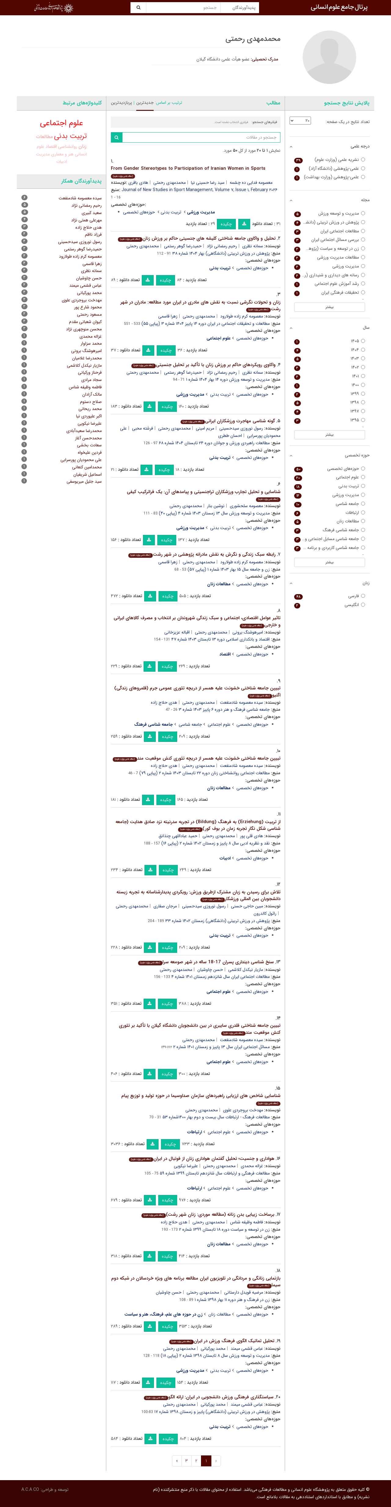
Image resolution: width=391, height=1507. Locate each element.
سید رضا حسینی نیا (208, 182)
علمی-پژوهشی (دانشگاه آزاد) (329, 168)
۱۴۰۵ (329, 341)
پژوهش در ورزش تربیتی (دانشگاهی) (329, 222)
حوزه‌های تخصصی (139, 212)
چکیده (226, 224)
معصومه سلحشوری (246, 506)
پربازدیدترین (121, 102)
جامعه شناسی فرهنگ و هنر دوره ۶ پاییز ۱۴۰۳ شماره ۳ (224, 709)
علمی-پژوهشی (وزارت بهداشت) (329, 177)
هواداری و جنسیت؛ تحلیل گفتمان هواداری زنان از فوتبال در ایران (201, 1158)
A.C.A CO (30, 1489)
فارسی (329, 596)
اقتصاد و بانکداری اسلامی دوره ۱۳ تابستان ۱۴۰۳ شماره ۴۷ (220, 639)
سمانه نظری (252, 246)
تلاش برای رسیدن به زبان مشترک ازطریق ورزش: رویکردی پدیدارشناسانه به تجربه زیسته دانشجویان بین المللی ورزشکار (198, 895)
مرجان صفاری (165, 906)
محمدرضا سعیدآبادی (84, 430)
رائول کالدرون (265, 913)
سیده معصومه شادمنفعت (241, 702)
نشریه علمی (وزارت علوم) (329, 159)
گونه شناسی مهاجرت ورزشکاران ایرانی (228, 421)
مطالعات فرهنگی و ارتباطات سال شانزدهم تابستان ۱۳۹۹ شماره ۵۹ (215, 1173)
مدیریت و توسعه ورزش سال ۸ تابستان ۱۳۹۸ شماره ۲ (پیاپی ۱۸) (215, 1355)
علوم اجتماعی (219, 724)
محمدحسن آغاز (88, 438)
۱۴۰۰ (329, 385)
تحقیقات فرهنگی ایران (329, 292)
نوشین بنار (216, 506)
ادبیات (61, 161)
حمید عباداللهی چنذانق (178, 836)
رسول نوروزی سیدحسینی (241, 428)
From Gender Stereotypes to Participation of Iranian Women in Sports (188, 172)
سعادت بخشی (89, 445)
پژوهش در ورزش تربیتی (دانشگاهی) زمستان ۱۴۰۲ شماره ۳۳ (217, 920)
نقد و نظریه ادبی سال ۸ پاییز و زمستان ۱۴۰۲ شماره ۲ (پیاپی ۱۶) (215, 843)
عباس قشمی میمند (247, 1348)
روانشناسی (67, 146)
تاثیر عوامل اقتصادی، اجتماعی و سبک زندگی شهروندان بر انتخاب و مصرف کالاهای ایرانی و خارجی (197, 621)
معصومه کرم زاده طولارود (241, 316)
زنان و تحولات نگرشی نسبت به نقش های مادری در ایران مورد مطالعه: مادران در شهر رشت (200, 306)
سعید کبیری (92, 212)
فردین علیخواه (90, 452)
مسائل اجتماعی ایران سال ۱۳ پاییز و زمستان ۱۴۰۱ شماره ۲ (221, 1047)
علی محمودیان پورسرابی (81, 459)
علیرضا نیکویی (186, 1166)
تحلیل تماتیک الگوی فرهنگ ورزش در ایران (221, 1341)
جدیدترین (145, 102)
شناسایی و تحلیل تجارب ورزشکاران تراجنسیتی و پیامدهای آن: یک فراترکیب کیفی (203, 495)
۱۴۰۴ (329, 350)
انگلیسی (329, 604)
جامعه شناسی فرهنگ (329, 530)
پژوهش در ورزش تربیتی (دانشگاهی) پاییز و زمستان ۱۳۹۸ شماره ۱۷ (212, 1411)
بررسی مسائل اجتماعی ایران (329, 239)
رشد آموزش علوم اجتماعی (329, 283)
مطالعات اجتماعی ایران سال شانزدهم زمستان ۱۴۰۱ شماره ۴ (220, 976)
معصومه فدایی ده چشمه (251, 182)
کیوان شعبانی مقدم (85, 321)
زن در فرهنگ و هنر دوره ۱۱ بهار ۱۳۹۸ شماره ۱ (232, 1299)
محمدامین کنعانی (87, 467)
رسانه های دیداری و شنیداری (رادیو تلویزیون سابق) (329, 275)
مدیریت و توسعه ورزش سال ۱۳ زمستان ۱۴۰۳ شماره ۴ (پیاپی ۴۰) (214, 513)
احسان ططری (230, 435)
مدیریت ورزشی (329, 266)
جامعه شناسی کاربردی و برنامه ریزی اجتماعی (329, 547)
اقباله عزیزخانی (177, 632)
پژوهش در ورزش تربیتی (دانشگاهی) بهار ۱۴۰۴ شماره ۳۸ (221, 253)
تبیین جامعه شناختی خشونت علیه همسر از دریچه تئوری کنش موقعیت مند (196, 758)
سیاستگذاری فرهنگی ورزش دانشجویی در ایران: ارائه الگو (208, 1397)
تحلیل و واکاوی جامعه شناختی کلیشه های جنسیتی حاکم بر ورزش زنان (196, 238)
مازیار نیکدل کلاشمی (245, 969)
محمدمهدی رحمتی (169, 182)
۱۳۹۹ (329, 394)
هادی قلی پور (251, 836)
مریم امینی (205, 428)
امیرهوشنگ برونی (247, 632)
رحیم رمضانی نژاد (222, 246)
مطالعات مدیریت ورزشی (329, 257)
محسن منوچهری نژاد (84, 329)
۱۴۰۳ (329, 358)
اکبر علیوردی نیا (89, 416)
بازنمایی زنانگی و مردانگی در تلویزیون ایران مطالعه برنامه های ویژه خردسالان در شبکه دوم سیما (195, 1282)
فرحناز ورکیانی (90, 372)
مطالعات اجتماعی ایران (329, 231)
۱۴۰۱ (329, 376)
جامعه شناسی (190, 724)
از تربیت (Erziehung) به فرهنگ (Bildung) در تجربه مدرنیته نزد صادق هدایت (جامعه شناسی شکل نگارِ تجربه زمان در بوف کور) (197, 825)
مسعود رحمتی (89, 314)
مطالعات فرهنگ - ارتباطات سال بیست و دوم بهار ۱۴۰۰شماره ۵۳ (216, 1117)
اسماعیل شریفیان (87, 474)
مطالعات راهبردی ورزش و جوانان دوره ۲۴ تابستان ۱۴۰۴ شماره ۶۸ (214, 443)
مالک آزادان (92, 394)
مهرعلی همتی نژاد (86, 220)
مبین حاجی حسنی (247, 906)
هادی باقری (138, 182)
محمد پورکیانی (213, 1348)
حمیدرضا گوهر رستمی (183, 246)
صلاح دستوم (91, 401)
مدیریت (43, 154)
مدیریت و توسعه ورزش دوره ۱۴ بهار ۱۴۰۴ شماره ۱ (228, 379)
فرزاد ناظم (93, 234)
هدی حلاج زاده (164, 702)
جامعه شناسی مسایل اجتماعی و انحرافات (329, 539)
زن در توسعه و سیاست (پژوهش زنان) (329, 248)
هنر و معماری (62, 154)
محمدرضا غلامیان (87, 358)
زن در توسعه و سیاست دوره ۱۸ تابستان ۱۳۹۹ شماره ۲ (224, 1229)
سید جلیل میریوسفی (84, 481)
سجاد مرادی (91, 379)
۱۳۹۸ (329, 402)
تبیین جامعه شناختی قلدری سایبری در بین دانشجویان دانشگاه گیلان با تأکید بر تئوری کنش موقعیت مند (199, 1029)
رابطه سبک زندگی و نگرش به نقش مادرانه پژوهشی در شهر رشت (201, 554)
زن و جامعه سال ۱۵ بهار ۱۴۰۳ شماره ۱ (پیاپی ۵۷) (229, 569)
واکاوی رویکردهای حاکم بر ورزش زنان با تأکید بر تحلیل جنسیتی (203, 365)
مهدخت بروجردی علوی (243, 1110)
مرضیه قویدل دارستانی (243, 1292)
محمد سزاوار (91, 343)
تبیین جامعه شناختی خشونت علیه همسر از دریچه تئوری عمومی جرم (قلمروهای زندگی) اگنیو (197, 692)
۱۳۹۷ (329, 411)
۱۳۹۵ (329, 420)
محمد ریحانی (90, 408)
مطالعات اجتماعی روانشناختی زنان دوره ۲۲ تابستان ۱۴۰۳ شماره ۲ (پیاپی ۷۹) (204, 773)
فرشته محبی (142, 428)
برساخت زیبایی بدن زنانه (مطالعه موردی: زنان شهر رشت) (207, 1214)
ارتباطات (329, 512)
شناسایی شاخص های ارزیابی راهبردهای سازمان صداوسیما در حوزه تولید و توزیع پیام (200, 1099)
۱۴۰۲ (329, 367)
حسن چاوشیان (210, 969)
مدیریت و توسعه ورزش (329, 213)
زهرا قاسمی (167, 316)
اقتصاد (51, 146)
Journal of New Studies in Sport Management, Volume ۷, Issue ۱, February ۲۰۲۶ (199, 190)
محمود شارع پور (88, 307)
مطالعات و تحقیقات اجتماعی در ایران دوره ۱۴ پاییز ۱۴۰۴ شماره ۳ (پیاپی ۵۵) (205, 323)
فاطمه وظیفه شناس (246, 1222)
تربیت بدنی (171, 212)
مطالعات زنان (219, 1314)
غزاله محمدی (252, 1166)
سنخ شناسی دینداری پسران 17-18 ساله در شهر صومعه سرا (205, 962)
